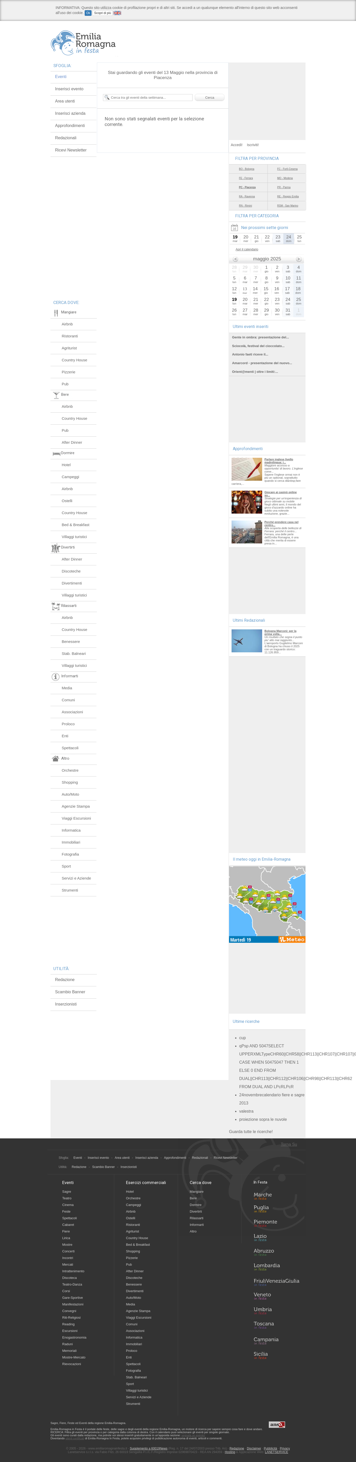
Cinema (68, 1205)
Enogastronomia (74, 1337)
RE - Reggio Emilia (288, 196)
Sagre (66, 1191)
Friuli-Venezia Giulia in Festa (276, 1283)
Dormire (195, 1205)
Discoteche (71, 571)
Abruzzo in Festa (276, 1254)
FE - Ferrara (246, 178)
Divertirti (196, 1211)
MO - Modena (285, 178)
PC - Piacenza (247, 187)
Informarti (197, 1225)
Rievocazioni (71, 1364)
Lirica (66, 1238)
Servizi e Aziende (76, 878)
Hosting (230, 1452)
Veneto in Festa (276, 1297)
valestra (246, 1111)
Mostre (67, 1245)
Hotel (66, 465)
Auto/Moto (70, 794)
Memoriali (69, 1351)
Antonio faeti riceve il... (250, 354)
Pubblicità (270, 1448)
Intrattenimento (73, 1271)
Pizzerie (68, 372)
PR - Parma (283, 187)
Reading (68, 1324)
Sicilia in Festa (276, 1355)
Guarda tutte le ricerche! (251, 1131)
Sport (66, 866)
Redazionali (66, 138)
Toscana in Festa (276, 1326)
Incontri (67, 1258)
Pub (65, 384)
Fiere (66, 1231)
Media (67, 688)
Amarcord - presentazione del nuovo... (262, 363)
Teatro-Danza (72, 1284)
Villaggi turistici (74, 537)
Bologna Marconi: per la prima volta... (280, 632)
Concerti (68, 1251)
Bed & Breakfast (75, 525)
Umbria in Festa (276, 1312)
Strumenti (70, 890)
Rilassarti (196, 1218)
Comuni (68, 700)
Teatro (66, 1198)
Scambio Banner (70, 992)
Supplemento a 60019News (148, 1448)
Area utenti (65, 101)
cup (242, 1038)
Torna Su (289, 1144)
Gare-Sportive (72, 1298)
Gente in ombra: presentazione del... (260, 337)
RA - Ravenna (247, 196)
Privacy (285, 1448)
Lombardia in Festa (276, 1268)
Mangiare (197, 1191)
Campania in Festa (276, 1341)
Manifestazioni (72, 1304)
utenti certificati (75, 1438)
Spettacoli (70, 748)
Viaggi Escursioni (76, 818)
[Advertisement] (267, 94)
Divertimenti (72, 583)
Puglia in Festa (276, 1210)
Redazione (65, 979)
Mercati (67, 1264)
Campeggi (70, 477)
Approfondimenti (70, 125)
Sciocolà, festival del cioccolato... (258, 346)
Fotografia (70, 854)
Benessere (71, 641)
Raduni (67, 1344)
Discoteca (69, 1278)
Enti (65, 736)
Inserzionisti (66, 1004)
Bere (193, 1198)
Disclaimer (254, 1448)
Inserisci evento (69, 89)
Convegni (69, 1311)
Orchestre (70, 770)
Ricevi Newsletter (71, 150)
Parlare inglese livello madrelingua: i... (278, 461)
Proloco (68, 724)
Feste (66, 1211)
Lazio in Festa (276, 1239)
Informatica (71, 830)
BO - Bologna (246, 169)
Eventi (60, 76)
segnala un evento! (193, 1435)
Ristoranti (70, 336)
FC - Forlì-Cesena (287, 169)
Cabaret (68, 1225)
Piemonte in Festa (276, 1224)
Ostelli (67, 501)
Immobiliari (71, 842)
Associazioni (72, 712)
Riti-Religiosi (71, 1317)
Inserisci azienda (70, 113)
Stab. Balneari (74, 653)
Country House (74, 360)
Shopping (70, 782)
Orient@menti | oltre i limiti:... (255, 372)
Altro (193, 1231)
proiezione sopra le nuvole (263, 1119)
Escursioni (70, 1331)
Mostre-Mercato (73, 1357)
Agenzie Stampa (76, 806)
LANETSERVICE (276, 1452)
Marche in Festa (276, 1195)
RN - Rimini (245, 205)
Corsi (66, 1291)
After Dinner (72, 442)
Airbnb (67, 324)
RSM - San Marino (287, 205)
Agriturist (69, 348)
